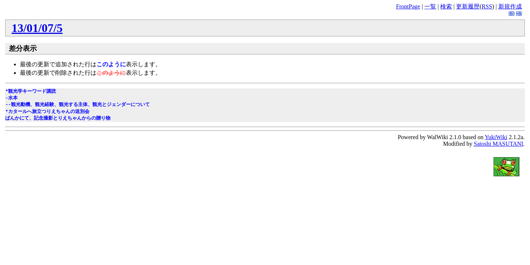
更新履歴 (468, 6)
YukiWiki (496, 137)
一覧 (430, 6)
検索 (446, 6)
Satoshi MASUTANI (498, 144)
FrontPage (408, 6)
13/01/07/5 (37, 28)
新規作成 (510, 6)
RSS (487, 6)
